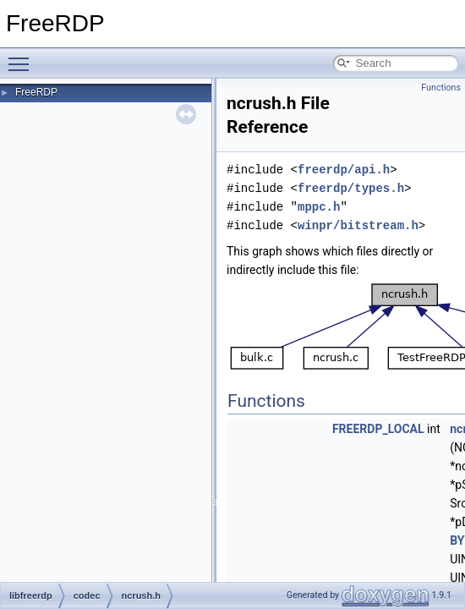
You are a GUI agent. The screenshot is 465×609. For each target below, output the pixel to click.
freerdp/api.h (344, 170)
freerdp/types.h (351, 188)
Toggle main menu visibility (22, 56)
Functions (441, 87)
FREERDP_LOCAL (378, 429)
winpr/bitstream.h (358, 225)
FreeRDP (36, 92)
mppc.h (319, 207)
